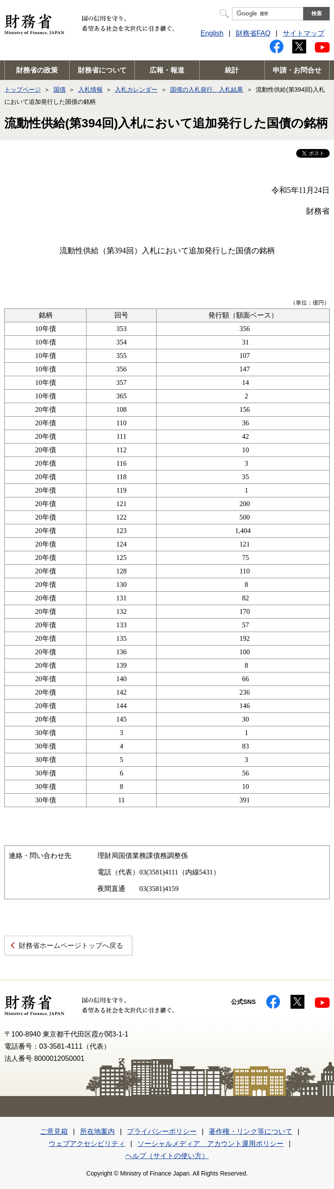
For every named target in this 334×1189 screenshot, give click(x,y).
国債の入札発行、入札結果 (206, 89)
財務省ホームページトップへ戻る (71, 945)
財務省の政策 (37, 70)
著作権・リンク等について (250, 1131)
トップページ (22, 89)
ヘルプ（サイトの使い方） (167, 1155)
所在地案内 (97, 1131)
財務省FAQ (253, 33)
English (211, 33)
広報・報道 (167, 70)
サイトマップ (303, 33)
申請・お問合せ (297, 70)
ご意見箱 (54, 1131)
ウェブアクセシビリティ (87, 1143)
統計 (232, 70)
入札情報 (90, 89)
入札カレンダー (136, 89)
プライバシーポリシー (162, 1131)
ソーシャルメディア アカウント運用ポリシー (210, 1143)
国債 (59, 89)
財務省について (102, 70)
